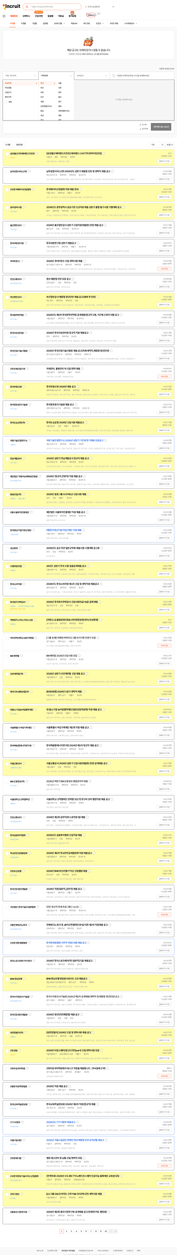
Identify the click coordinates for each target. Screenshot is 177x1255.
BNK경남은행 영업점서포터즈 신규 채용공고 (66, 978)
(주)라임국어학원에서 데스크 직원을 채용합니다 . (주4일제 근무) (75, 1068)
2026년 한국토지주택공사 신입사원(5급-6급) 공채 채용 (72, 602)
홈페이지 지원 (164, 161)
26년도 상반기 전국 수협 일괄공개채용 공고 (66, 566)
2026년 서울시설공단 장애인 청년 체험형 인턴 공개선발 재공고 (75, 1140)
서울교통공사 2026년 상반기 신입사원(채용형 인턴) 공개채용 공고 (76, 763)
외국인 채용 (114, 23)
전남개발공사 (16, 458)
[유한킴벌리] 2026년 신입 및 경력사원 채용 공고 (68, 1032)
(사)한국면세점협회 (18, 942)
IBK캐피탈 (14, 655)
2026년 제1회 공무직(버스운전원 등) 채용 (65, 817)
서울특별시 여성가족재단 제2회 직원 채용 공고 (67, 727)
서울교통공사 (16, 763)
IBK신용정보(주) (17, 781)
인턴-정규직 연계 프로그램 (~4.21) (62, 907)
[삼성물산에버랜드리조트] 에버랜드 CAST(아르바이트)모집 (74, 153)
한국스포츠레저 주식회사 (21, 960)
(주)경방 (13, 1050)
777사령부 (15, 1122)
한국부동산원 (16, 386)
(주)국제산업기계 (17, 368)
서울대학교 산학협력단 (20, 799)
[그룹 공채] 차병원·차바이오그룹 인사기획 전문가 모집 (71, 637)
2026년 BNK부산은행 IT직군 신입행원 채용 (66, 871)
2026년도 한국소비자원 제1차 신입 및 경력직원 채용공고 (72, 584)
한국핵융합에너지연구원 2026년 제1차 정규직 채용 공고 (72, 745)
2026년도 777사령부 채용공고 (60, 1122)
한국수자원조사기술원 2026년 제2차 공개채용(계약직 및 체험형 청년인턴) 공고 (82, 996)
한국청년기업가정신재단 (20, 530)
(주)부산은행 (15, 871)
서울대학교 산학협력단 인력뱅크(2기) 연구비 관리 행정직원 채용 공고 (78, 799)
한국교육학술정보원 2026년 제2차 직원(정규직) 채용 (70, 1104)
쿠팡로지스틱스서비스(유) (21, 620)
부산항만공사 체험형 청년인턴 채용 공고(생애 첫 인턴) (71, 297)
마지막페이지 (115, 1231)
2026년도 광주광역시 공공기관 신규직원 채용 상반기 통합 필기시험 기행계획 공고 (83, 207)
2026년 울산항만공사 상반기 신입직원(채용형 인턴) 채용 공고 (74, 225)
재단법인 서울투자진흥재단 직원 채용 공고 (65, 512)
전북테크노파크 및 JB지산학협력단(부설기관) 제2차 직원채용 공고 (77, 925)
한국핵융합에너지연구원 (20, 745)
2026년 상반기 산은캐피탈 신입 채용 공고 (65, 673)
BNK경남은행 (16, 978)
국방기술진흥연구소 (18, 440)
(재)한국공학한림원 (18, 1086)
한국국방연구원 (17, 243)
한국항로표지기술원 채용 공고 (60, 404)
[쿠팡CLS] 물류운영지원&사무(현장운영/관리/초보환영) (72, 620)
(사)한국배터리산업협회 (20, 189)
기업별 (34, 23)
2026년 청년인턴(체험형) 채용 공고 (62, 1014)
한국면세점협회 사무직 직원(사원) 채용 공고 (66, 942)
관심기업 (19, 144)
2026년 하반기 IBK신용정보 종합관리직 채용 (67, 781)
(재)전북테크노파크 (18, 925)
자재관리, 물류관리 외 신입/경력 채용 (63, 368)
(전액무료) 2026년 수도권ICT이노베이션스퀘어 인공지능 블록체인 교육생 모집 (82, 1176)
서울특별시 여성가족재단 (21, 727)
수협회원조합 (16, 566)
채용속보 (74, 23)
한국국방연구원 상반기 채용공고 (61, 243)
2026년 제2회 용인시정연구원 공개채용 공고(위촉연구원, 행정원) (76, 1212)
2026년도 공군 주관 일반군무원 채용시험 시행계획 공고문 (73, 548)
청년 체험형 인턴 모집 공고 (58, 279)
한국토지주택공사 (17, 602)
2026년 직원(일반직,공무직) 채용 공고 (64, 889)
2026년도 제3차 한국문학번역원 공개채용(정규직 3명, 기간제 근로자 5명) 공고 (82, 315)
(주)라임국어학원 (17, 1068)
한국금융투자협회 (17, 835)
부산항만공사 (16, 297)
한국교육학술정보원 (18, 1104)
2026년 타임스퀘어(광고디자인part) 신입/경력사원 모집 (72, 1050)
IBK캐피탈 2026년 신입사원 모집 (61, 655)
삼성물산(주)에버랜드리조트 (22, 153)
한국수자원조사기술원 (19, 996)
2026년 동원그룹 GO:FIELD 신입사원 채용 (66, 494)
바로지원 (164, 269)
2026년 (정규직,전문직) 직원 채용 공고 (64, 476)
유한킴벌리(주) (16, 1032)
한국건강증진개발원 (18, 889)
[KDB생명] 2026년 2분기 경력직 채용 (64, 691)
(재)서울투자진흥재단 (19, 512)
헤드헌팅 (86, 23)
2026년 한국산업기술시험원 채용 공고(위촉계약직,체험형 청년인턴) (77, 350)
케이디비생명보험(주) (19, 691)
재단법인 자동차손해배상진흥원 (23, 476)
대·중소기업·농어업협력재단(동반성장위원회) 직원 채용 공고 (74, 709)
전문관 (98, 23)
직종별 (23, 23)
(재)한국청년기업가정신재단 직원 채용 (63, 530)
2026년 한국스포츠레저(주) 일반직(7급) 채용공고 (69, 960)
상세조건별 (58, 23)
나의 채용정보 (129, 23)
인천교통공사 (16, 279)
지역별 (12, 23)
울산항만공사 (16, 225)
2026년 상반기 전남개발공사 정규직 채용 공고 (67, 458)
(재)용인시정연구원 (18, 1212)
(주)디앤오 (14, 1194)
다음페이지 (110, 1231)
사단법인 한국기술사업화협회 (23, 907)
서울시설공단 (16, 1140)
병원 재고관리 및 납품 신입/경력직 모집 (64, 1158)
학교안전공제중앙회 (18, 853)
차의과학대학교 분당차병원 (22, 637)
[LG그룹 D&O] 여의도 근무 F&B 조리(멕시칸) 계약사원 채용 (74, 1194)
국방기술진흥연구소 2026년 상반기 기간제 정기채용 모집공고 (74, 440)
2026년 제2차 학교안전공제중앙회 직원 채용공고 (69, 853)
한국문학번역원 (17, 315)
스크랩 (7, 144)
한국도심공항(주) (17, 422)
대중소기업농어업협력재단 (21, 709)
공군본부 (14, 548)
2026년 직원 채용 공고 (56, 1086)
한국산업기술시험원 (18, 350)
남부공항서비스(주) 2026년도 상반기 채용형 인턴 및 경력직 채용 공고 (78, 171)
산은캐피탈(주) (16, 673)
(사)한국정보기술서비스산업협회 (24, 1176)
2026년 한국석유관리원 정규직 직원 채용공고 (67, 332)
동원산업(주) (15, 494)
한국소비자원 (16, 584)
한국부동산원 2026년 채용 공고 (61, 386)
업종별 (45, 23)
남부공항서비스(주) (18, 171)
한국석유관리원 (17, 332)
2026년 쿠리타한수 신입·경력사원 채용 (64, 261)
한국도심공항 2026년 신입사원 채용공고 (65, 422)
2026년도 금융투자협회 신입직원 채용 (64, 835)
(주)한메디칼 (15, 1158)
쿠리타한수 (15, 261)
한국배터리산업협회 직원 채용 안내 (62, 189)
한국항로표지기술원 (18, 404)
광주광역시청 (16, 207)
